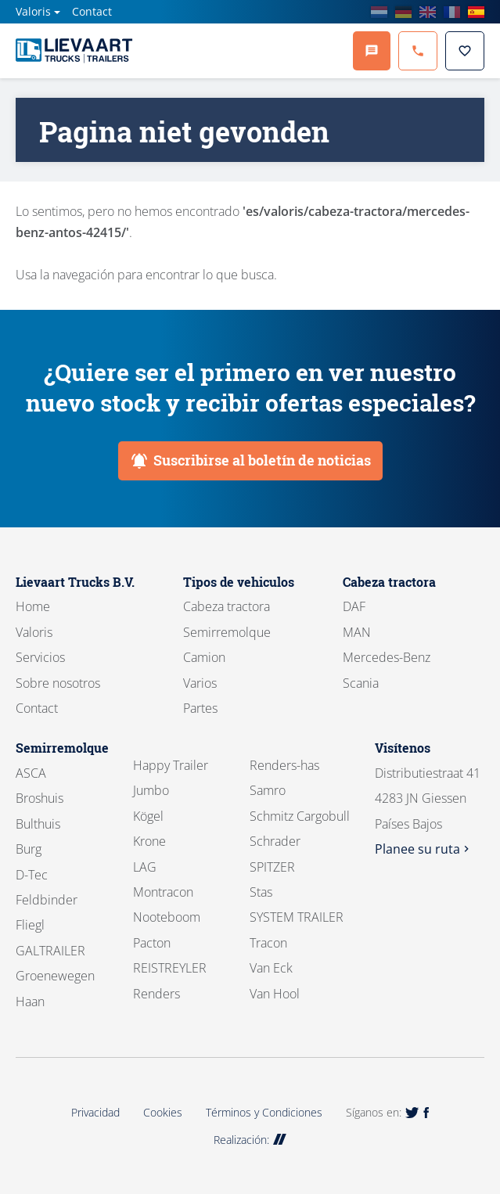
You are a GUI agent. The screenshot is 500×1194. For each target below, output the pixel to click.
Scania (361, 683)
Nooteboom (166, 917)
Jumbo (151, 790)
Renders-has (284, 765)
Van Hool (275, 993)
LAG (144, 867)
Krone (149, 841)
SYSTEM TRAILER (297, 917)
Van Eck (271, 967)
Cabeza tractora (226, 606)
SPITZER (272, 867)
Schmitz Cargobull (300, 816)
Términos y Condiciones (264, 1112)
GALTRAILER (50, 950)
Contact (92, 11)
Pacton (152, 942)
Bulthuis (38, 824)
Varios (200, 683)
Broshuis (39, 798)
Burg (28, 849)
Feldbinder (46, 899)
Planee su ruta (424, 849)
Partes (200, 708)
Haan (30, 1001)
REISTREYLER (170, 967)
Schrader (275, 841)
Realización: (250, 1139)
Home (33, 606)
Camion (204, 657)
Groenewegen (55, 975)
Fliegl (30, 924)
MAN (357, 632)
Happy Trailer (170, 765)
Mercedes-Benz (386, 657)
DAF (354, 606)
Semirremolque (227, 632)
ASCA (31, 773)
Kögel (148, 816)
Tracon (268, 942)
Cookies (162, 1112)
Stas (261, 892)
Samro (268, 790)
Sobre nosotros (58, 683)
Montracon (163, 892)
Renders (156, 993)
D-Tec (32, 874)
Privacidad (95, 1112)
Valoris (33, 11)
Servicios (40, 657)
